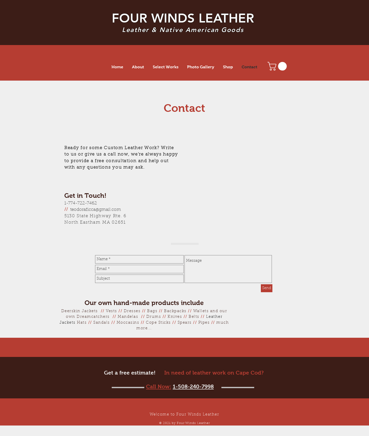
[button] (278, 66)
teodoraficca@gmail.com (95, 210)
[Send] (266, 288)
